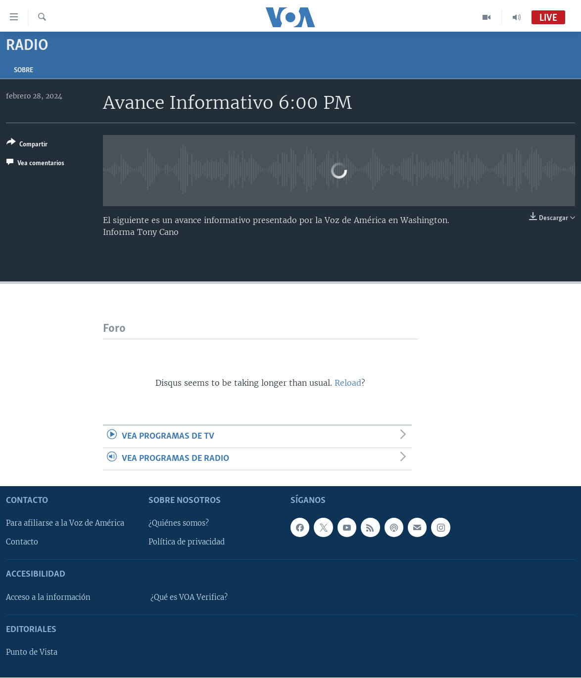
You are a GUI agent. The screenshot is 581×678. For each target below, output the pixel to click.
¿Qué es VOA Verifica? (189, 597)
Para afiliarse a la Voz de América (65, 523)
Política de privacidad (186, 542)
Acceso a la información (48, 597)
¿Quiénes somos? (178, 523)
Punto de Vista (31, 652)
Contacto (22, 542)
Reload (348, 383)
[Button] (27, 145)
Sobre (23, 70)
